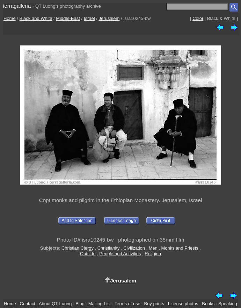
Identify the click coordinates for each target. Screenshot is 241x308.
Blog (80, 303)
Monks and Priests (179, 248)
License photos (183, 303)
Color (197, 18)
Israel (89, 18)
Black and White (36, 18)
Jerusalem (108, 18)
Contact (27, 303)
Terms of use (127, 303)
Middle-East (68, 18)
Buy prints (154, 303)
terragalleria (17, 6)
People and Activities (120, 253)
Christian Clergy (77, 248)
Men (153, 248)
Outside (87, 253)
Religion (153, 253)
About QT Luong (55, 303)
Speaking (227, 303)
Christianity (108, 248)
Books (208, 303)
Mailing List (99, 303)
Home (9, 18)
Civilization (134, 248)
